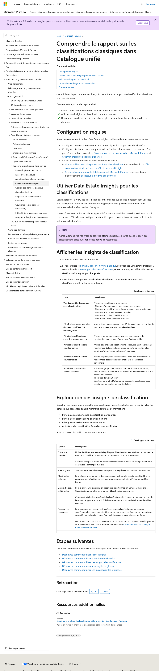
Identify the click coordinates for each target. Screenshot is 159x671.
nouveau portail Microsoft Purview (95, 269)
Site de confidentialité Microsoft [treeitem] (20, 277)
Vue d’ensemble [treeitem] (15, 83)
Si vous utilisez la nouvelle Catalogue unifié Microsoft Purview (97, 171)
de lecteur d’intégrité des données (98, 175)
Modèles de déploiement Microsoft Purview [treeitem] (25, 286)
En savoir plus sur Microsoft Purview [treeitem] (22, 45)
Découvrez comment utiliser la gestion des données (88, 558)
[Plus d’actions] (152, 35)
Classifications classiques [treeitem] (27, 183)
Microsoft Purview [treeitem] (14, 41)
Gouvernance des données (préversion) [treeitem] (27, 206)
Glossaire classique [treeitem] (23, 192)
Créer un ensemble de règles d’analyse (82, 156)
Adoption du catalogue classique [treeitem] (30, 179)
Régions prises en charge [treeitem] (22, 105)
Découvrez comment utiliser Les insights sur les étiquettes (92, 569)
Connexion (150, 4)
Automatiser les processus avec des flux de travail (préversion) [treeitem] (30, 129)
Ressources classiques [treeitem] (25, 174)
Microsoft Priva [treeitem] (13, 273)
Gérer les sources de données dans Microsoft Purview (120, 152)
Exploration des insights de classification (77, 83)
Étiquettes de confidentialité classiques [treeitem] (28, 198)
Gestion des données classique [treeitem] (29, 187)
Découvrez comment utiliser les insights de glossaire (89, 565)
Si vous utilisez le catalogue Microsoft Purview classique (94, 164)
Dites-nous (143, 22)
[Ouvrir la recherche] (142, 4)
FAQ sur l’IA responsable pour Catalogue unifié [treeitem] (29, 223)
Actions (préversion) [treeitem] (22, 143)
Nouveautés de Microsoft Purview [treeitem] (21, 49)
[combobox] (26, 35)
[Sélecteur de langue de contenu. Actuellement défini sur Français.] (10, 664)
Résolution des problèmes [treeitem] (17, 264)
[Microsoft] (5, 4)
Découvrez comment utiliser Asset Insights (84, 554)
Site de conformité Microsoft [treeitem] (19, 268)
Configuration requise (68, 71)
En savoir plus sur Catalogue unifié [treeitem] (26, 100)
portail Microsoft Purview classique (98, 265)
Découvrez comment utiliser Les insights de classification (91, 562)
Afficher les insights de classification (75, 79)
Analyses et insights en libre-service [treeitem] (31, 217)
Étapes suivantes (66, 87)
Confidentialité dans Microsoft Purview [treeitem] (23, 290)
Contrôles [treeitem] (17, 148)
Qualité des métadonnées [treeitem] (24, 152)
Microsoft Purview (73, 35)
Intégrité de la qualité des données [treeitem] (31, 212)
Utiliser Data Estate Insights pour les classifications (81, 75)
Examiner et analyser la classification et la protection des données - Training (92, 621)
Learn (59, 35)
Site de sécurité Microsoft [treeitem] (17, 281)
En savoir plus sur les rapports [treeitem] (28, 170)
